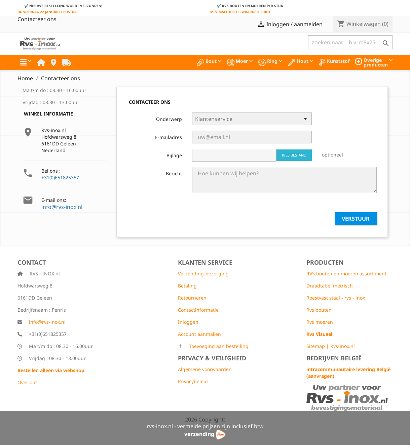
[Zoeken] (350, 42)
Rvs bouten (319, 310)
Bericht (174, 173)
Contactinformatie (198, 310)
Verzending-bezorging (203, 273)
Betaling (187, 285)
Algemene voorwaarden (205, 369)
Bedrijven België (334, 358)
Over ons (27, 382)
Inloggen (188, 322)
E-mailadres (168, 137)
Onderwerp (169, 119)
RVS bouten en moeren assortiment (346, 273)
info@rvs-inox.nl (61, 207)
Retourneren (192, 298)
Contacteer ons (37, 19)
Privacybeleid (193, 381)
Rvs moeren (319, 322)
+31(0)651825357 (60, 177)
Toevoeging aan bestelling (218, 346)
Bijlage (174, 155)
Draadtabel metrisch (329, 285)
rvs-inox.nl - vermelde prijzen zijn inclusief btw (205, 426)
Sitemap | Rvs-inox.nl (330, 346)
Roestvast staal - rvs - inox (335, 298)
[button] (25, 62)
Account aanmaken (199, 334)
